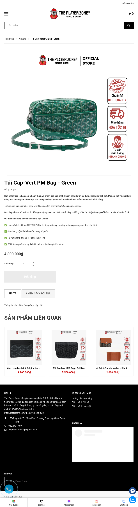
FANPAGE (8, 474)
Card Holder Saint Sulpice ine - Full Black (29, 368)
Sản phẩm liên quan (33, 318)
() (131, 13)
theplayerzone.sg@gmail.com (22, 429)
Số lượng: (9, 263)
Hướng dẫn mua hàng (82, 398)
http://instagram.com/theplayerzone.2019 (24, 413)
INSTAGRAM (77, 423)
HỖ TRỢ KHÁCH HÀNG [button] (81, 393)
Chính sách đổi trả (80, 402)
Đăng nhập (128, 3)
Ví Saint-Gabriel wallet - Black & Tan (115, 368)
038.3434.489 (15, 426)
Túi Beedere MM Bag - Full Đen (69, 368)
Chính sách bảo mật (81, 406)
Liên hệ (7, 393)
